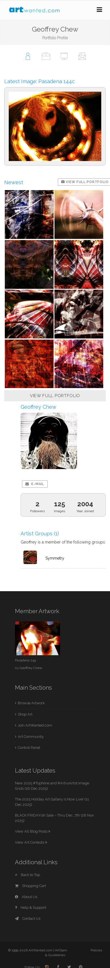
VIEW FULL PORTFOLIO (55, 395)
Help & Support (30, 907)
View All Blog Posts (32, 831)
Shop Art (25, 714)
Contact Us (27, 918)
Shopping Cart (30, 886)
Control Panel (29, 747)
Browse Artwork (31, 703)
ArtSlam (61, 950)
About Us (26, 897)
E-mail (34, 484)
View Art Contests (31, 842)
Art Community (31, 736)
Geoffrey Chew (30, 668)
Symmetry (54, 558)
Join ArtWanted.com (35, 725)
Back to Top (27, 875)
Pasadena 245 (25, 660)
